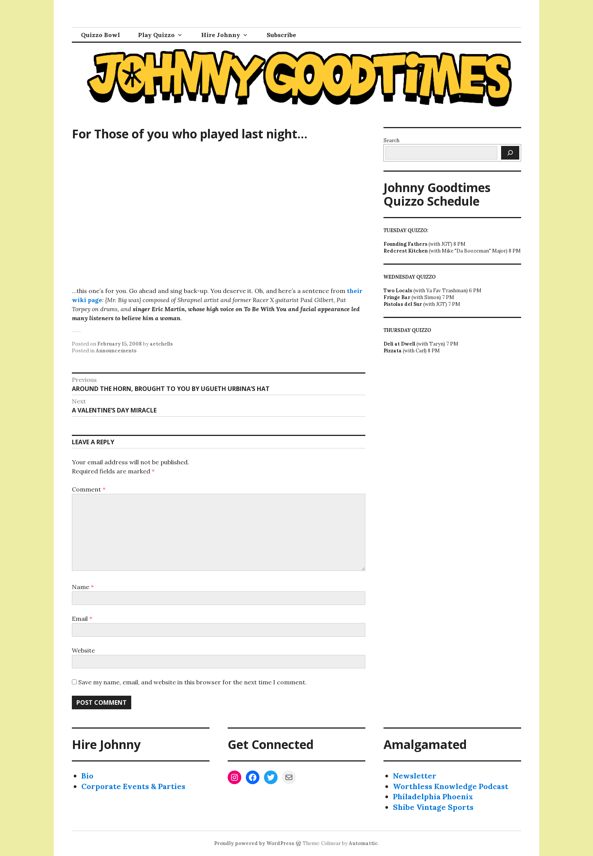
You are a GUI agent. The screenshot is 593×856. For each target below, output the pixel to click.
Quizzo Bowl (100, 35)
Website (83, 650)
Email (82, 618)
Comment (89, 489)
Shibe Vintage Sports (433, 807)
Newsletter (414, 775)
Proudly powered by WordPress (254, 843)
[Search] (510, 153)
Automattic (363, 843)
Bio (87, 775)
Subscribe (281, 35)
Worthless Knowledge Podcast (450, 786)
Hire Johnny (220, 35)
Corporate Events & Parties (133, 786)
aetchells (161, 344)
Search (391, 140)
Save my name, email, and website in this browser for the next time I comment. (192, 682)
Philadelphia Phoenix (433, 796)
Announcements (116, 350)
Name (83, 587)
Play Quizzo (156, 35)
